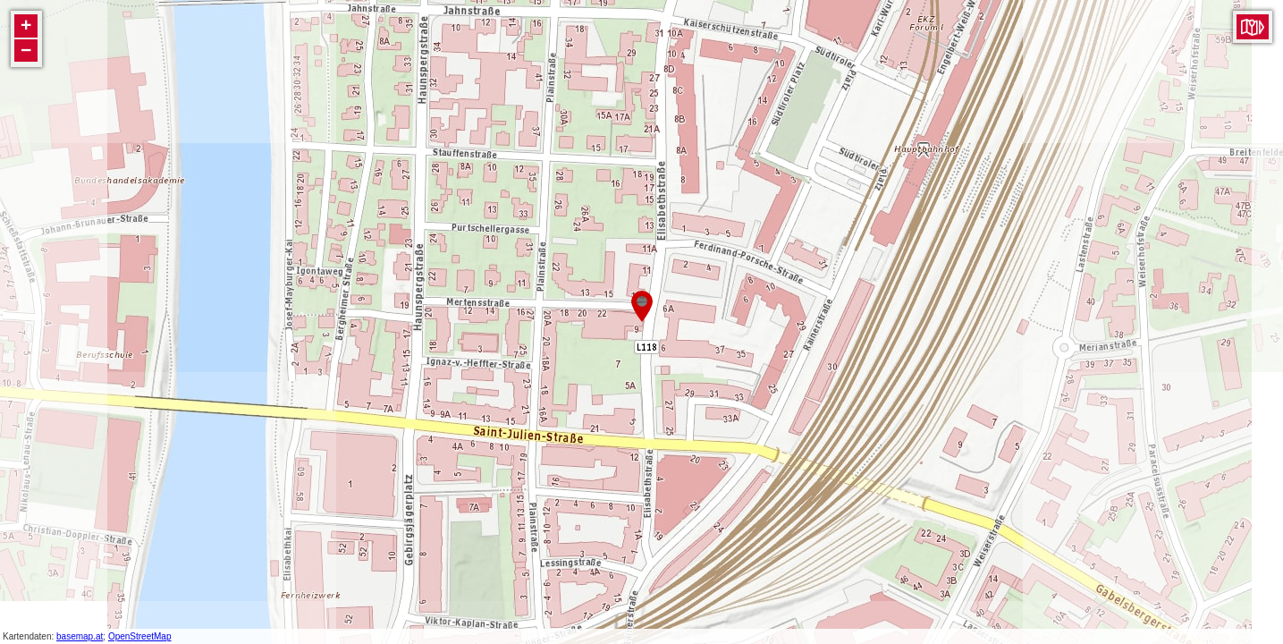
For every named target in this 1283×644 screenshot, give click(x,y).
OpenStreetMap (140, 636)
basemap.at (79, 636)
